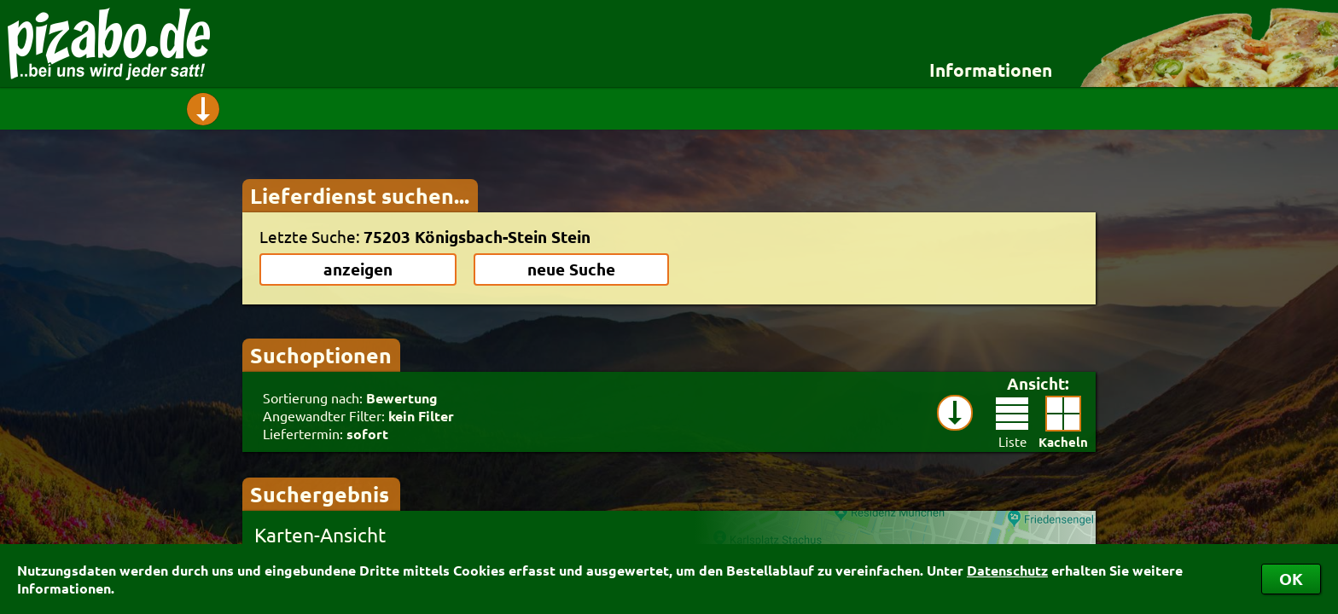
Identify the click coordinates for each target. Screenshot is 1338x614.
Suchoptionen (321, 354)
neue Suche (571, 269)
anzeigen (358, 269)
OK (1291, 578)
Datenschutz (1007, 570)
